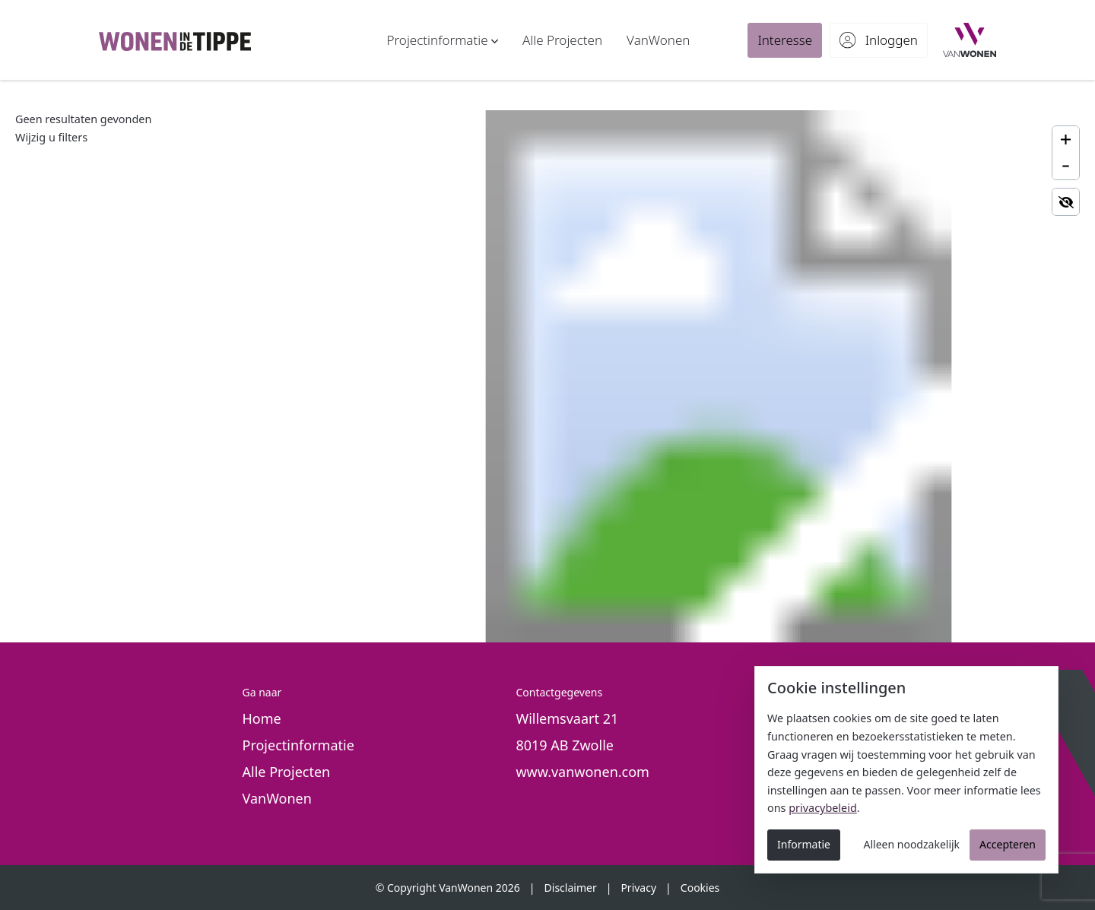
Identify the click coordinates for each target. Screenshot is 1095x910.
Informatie (803, 844)
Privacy (638, 887)
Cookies (700, 887)
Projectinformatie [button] (298, 745)
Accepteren (1007, 844)
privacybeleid (823, 808)
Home (262, 718)
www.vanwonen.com (582, 772)
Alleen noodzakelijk (912, 844)
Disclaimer (570, 887)
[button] (442, 40)
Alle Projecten (287, 772)
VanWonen (277, 798)
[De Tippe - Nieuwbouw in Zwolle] (175, 40)
